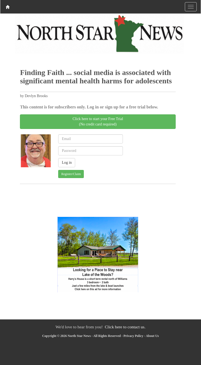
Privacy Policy (133, 336)
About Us (152, 336)
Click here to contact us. (125, 327)
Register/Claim (71, 174)
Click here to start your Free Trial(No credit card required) (97, 121)
